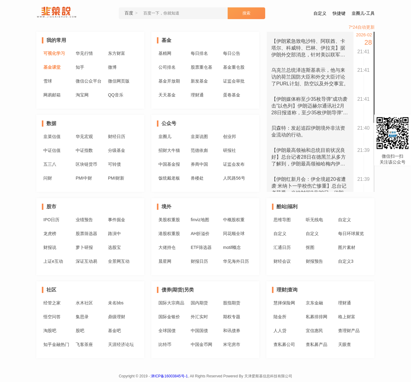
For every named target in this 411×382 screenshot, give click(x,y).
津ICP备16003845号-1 (169, 376)
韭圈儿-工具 (363, 13)
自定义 (319, 13)
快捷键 (339, 13)
